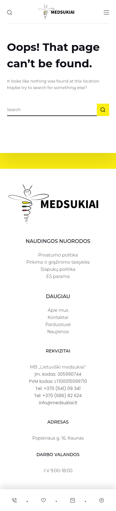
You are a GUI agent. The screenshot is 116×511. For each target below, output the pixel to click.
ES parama (58, 276)
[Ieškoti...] (52, 110)
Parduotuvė (58, 324)
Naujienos (58, 331)
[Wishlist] (43, 500)
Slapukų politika (58, 269)
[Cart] (72, 500)
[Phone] (14, 500)
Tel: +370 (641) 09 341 (58, 388)
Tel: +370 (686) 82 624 (58, 395)
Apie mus (58, 310)
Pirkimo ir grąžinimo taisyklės (58, 262)
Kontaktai (58, 317)
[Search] (9, 12)
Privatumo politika (58, 255)
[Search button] (103, 110)
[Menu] (106, 12)
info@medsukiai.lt (58, 403)
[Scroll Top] (101, 500)
